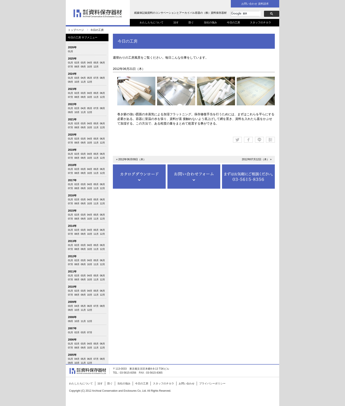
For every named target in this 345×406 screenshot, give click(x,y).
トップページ (76, 30)
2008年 (72, 317)
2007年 (72, 328)
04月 (89, 62)
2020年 (72, 134)
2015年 (72, 210)
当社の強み (210, 22)
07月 (70, 66)
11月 (83, 81)
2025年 (72, 58)
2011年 (72, 271)
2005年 (72, 354)
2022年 (72, 104)
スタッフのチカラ (260, 22)
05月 (96, 62)
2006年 (72, 339)
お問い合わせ (187, 383)
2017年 (72, 180)
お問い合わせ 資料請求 (254, 3)
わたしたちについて (151, 22)
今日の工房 (233, 22)
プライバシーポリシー (212, 383)
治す (176, 22)
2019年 (72, 149)
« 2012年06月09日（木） (131, 159)
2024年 (72, 73)
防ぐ (191, 22)
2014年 (72, 225)
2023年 (72, 89)
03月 (83, 62)
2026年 (72, 47)
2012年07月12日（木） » (257, 159)
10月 (89, 66)
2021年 (72, 119)
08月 (76, 66)
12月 (96, 66)
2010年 (72, 286)
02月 (76, 62)
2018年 (72, 165)
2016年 (72, 195)
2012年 (72, 256)
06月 (102, 62)
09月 (83, 66)
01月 (70, 51)
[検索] (246, 13)
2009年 (72, 302)
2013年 (72, 241)
